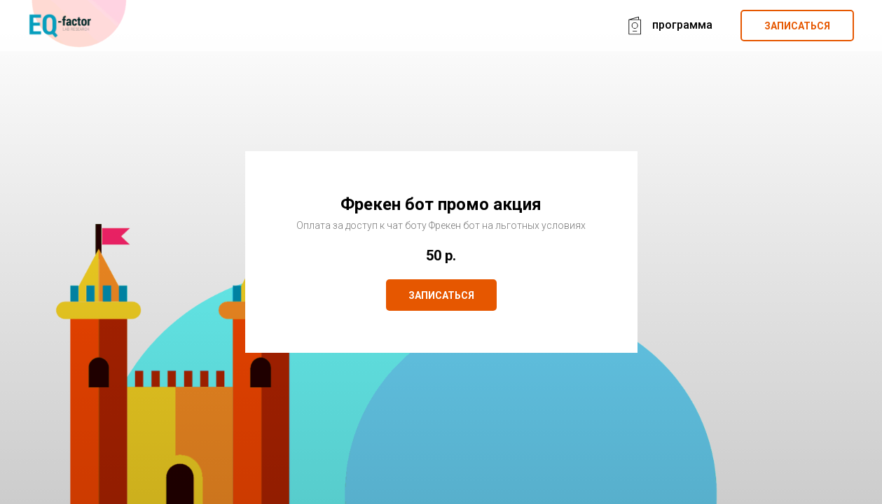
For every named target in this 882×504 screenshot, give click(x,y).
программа (682, 24)
